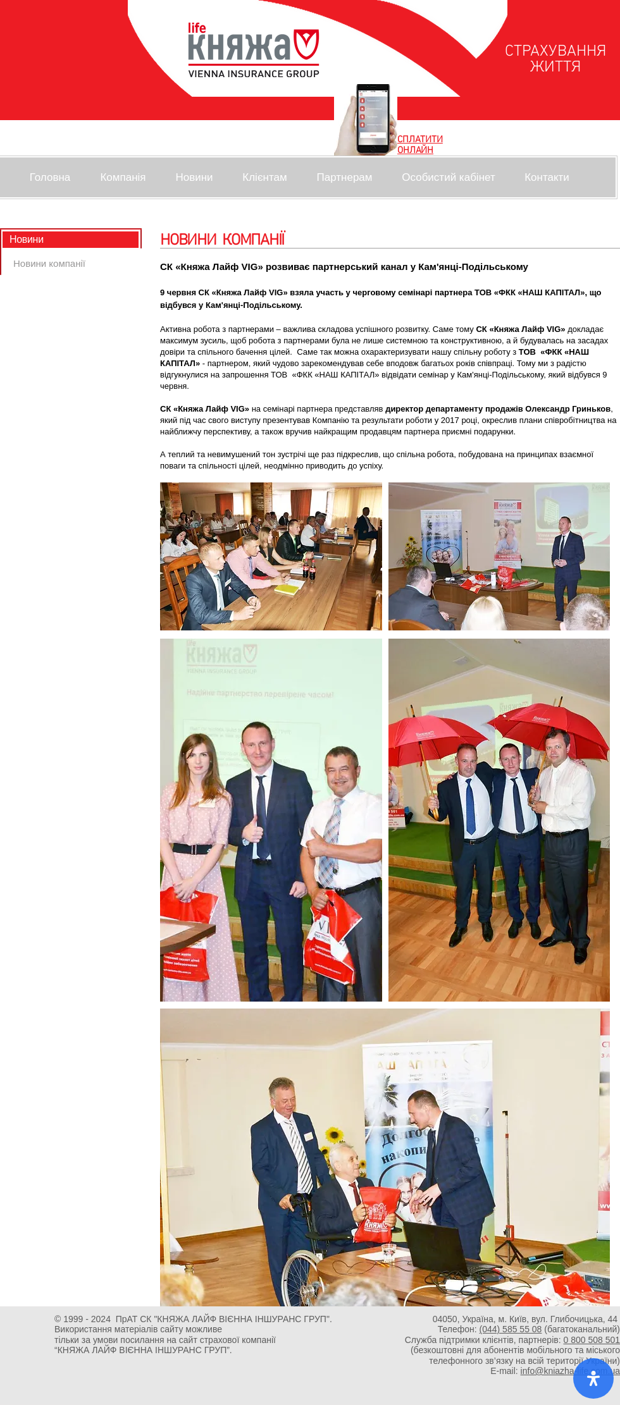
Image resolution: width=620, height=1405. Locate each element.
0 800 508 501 (591, 1340)
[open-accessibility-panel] (593, 1378)
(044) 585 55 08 (511, 1329)
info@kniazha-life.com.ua (570, 1371)
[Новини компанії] (49, 263)
